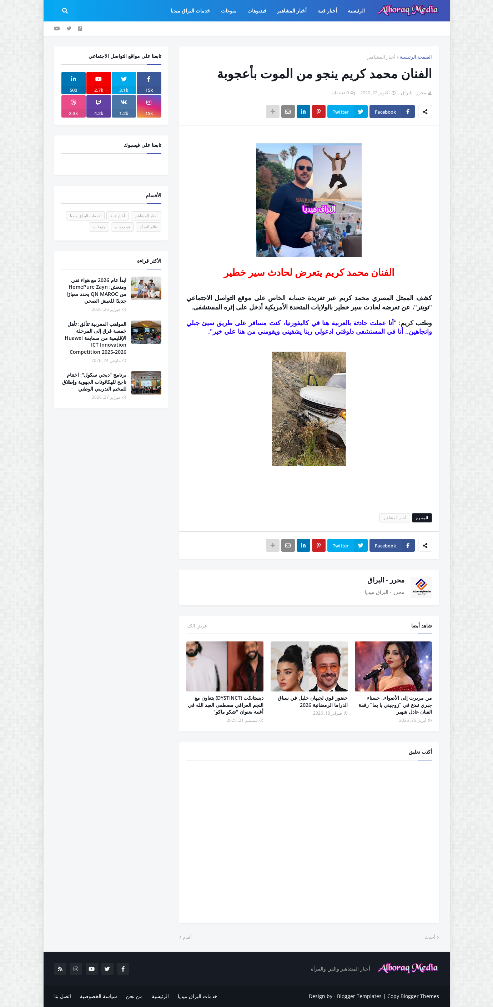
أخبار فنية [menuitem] (327, 10)
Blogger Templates (359, 996)
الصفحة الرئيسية (416, 57)
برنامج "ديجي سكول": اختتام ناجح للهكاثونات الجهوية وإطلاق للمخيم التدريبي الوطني (94, 381)
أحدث (430, 937)
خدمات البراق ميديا (85, 215)
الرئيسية (160, 996)
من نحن (134, 996)
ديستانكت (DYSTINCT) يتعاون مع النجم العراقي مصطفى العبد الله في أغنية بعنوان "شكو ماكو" (225, 704)
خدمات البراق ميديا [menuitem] (190, 10)
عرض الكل (196, 625)
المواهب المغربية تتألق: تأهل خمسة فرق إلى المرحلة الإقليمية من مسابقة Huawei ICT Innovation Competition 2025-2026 (95, 338)
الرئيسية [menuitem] (356, 10)
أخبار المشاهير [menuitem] (292, 10)
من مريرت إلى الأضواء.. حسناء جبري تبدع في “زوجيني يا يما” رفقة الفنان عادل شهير (395, 704)
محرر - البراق (385, 580)
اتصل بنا (62, 996)
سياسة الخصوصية (98, 996)
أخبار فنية (117, 215)
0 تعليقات (340, 92)
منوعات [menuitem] (229, 10)
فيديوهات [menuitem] (256, 10)
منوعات (99, 226)
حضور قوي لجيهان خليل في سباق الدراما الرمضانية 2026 (313, 701)
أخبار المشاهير (381, 57)
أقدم (187, 937)
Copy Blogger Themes (413, 996)
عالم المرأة (148, 226)
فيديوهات (122, 226)
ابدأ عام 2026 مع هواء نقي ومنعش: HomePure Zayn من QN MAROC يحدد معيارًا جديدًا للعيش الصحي (96, 290)
